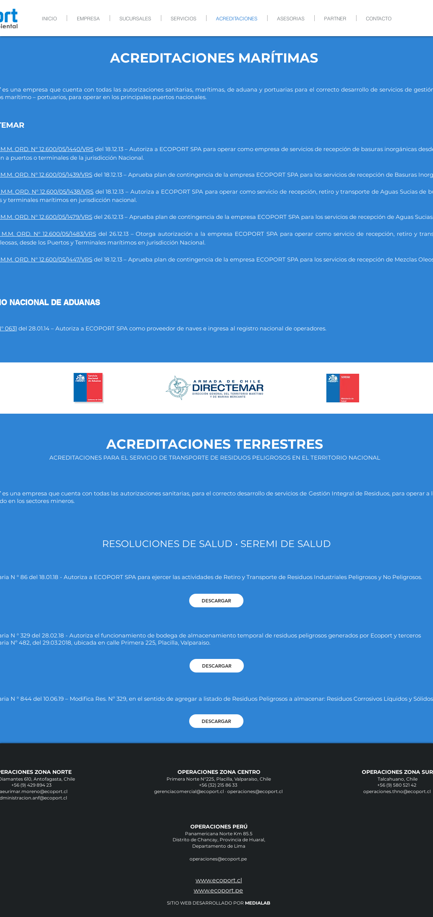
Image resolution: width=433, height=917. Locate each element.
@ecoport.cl (269, 791)
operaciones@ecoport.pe (219, 859)
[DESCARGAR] (216, 600)
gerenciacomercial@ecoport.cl (189, 791)
